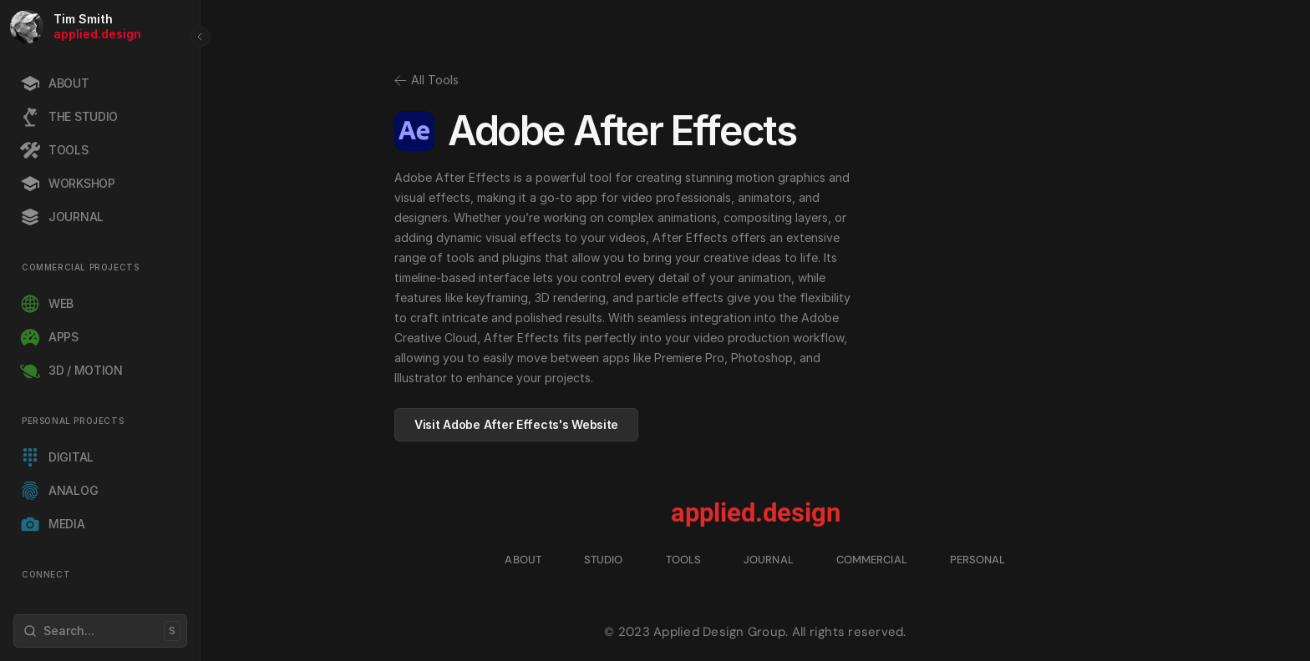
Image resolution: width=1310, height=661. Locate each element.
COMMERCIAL (871, 560)
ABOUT (523, 560)
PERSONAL (978, 560)
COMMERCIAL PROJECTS (80, 267)
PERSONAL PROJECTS (73, 421)
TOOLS (684, 560)
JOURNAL (769, 560)
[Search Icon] (100, 631)
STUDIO (603, 560)
